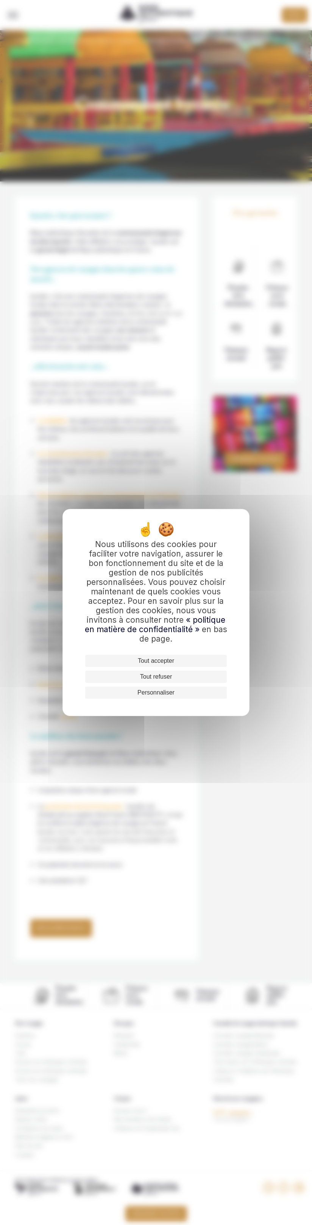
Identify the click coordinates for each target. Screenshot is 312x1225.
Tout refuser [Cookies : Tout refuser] (156, 676)
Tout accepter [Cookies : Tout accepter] (156, 660)
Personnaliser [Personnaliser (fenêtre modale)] (156, 692)
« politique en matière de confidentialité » (155, 624)
